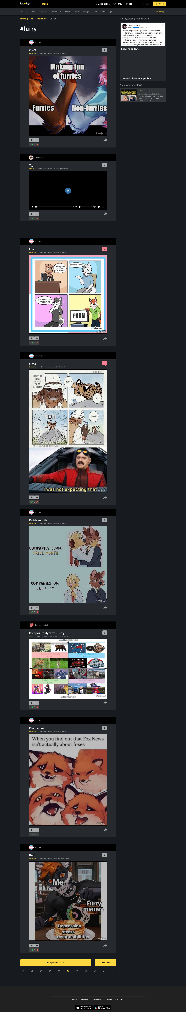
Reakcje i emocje (82, 11)
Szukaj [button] (160, 11)
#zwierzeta (65, 636)
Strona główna (26, 19)
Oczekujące (104, 3)
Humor (35, 11)
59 (113, 971)
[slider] (53, 207)
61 (95, 971)
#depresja (61, 858)
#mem (55, 53)
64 (68, 971)
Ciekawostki (56, 11)
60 (104, 971)
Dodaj (45, 3)
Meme (31, 636)
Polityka (68, 11)
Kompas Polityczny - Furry (46, 633)
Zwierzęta (24, 11)
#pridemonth (64, 169)
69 (22, 971)
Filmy (119, 3)
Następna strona (55, 963)
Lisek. (33, 249)
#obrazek (43, 53)
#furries (56, 169)
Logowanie (146, 4)
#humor (49, 53)
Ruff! (32, 855)
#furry (64, 53)
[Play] (32, 207)
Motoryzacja (107, 11)
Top (130, 3)
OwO (32, 364)
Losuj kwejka (105, 963)
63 (77, 971)
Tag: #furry (42, 19)
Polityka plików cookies (115, 999)
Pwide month (38, 520)
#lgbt (51, 169)
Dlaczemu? (36, 728)
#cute (59, 53)
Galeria (44, 11)
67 (41, 971)
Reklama (84, 999)
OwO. (33, 50)
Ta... (31, 165)
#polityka (58, 636)
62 (86, 971)
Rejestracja (159, 4)
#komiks (55, 367)
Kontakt (74, 999)
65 (59, 971)
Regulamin (97, 999)
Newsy (95, 11)
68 (32, 971)
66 (50, 971)
